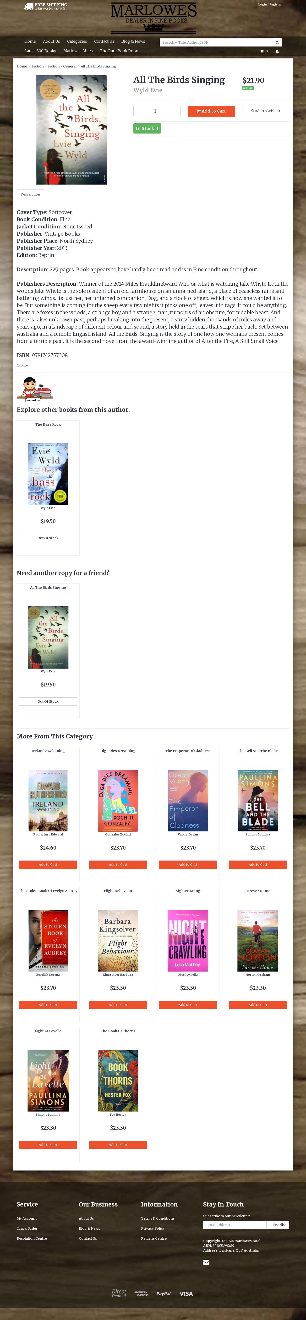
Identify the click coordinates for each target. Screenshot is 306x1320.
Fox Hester (118, 1114)
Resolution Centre (32, 1238)
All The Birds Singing (98, 66)
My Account (27, 1218)
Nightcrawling (187, 891)
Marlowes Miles (78, 50)
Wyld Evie (48, 508)
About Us (51, 41)
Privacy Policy (153, 1228)
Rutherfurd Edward (48, 834)
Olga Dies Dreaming (118, 751)
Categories (77, 41)
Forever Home (257, 891)
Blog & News (133, 41)
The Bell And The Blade (258, 751)
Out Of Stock (48, 538)
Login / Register (270, 4)
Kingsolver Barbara (118, 974)
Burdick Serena (48, 974)
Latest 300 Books (40, 50)
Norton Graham (258, 974)
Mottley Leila (188, 974)
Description (30, 194)
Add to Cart (211, 111)
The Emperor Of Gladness (188, 751)
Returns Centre (154, 1238)
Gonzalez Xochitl (118, 834)
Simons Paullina (258, 834)
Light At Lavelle (48, 1031)
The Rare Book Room (120, 50)
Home (30, 41)
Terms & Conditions (158, 1218)
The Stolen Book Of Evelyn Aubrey (48, 891)
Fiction (38, 66)
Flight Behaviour (118, 891)
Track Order (27, 1228)
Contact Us (104, 41)
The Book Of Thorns (118, 1031)
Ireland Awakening (48, 751)
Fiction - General (62, 66)
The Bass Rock (48, 424)
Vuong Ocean (188, 834)
